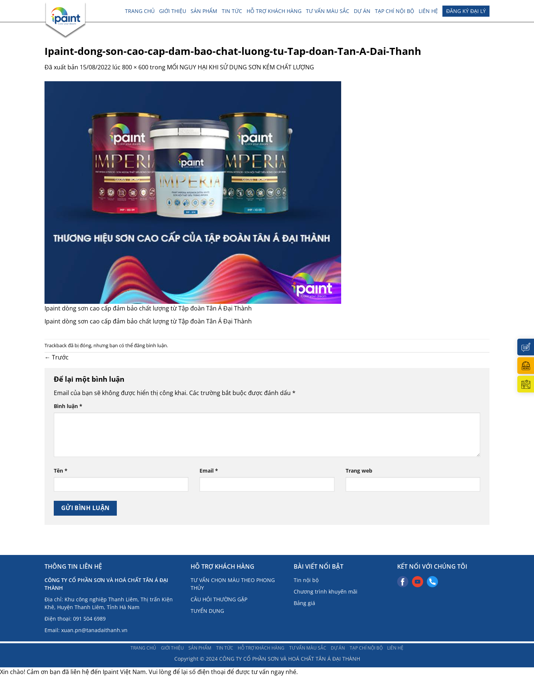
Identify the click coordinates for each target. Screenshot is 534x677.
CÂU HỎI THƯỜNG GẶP (219, 599)
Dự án (362, 10)
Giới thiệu (172, 10)
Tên (60, 470)
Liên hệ (428, 10)
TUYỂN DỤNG (207, 610)
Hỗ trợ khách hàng (274, 10)
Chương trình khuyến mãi (325, 591)
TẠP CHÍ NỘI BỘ (394, 10)
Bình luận (68, 406)
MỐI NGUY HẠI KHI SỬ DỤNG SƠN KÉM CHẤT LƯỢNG (240, 67)
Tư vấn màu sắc (327, 10)
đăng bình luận (150, 345)
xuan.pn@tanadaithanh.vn (94, 630)
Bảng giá (304, 603)
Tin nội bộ (306, 580)
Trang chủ (140, 10)
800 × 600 (135, 67)
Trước (56, 357)
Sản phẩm (204, 10)
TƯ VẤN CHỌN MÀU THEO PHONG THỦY (233, 583)
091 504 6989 (89, 618)
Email (209, 470)
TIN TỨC (232, 10)
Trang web (359, 470)
